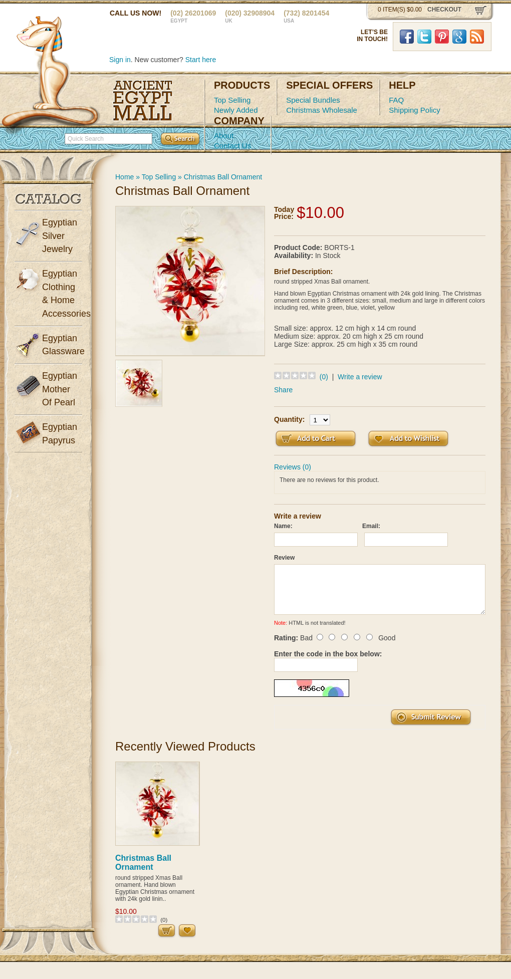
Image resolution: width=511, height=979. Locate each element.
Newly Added (236, 110)
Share (283, 390)
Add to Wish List (408, 438)
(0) (324, 377)
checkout (444, 9)
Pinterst (442, 37)
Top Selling (232, 100)
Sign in (120, 60)
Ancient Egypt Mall (142, 101)
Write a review (360, 377)
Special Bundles (313, 100)
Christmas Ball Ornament (223, 177)
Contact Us (232, 145)
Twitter (424, 37)
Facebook (407, 37)
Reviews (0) (292, 467)
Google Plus (459, 37)
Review (284, 557)
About (223, 135)
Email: (371, 526)
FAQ (396, 100)
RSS (477, 37)
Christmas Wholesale (321, 110)
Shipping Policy (414, 110)
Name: (283, 526)
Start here (200, 60)
